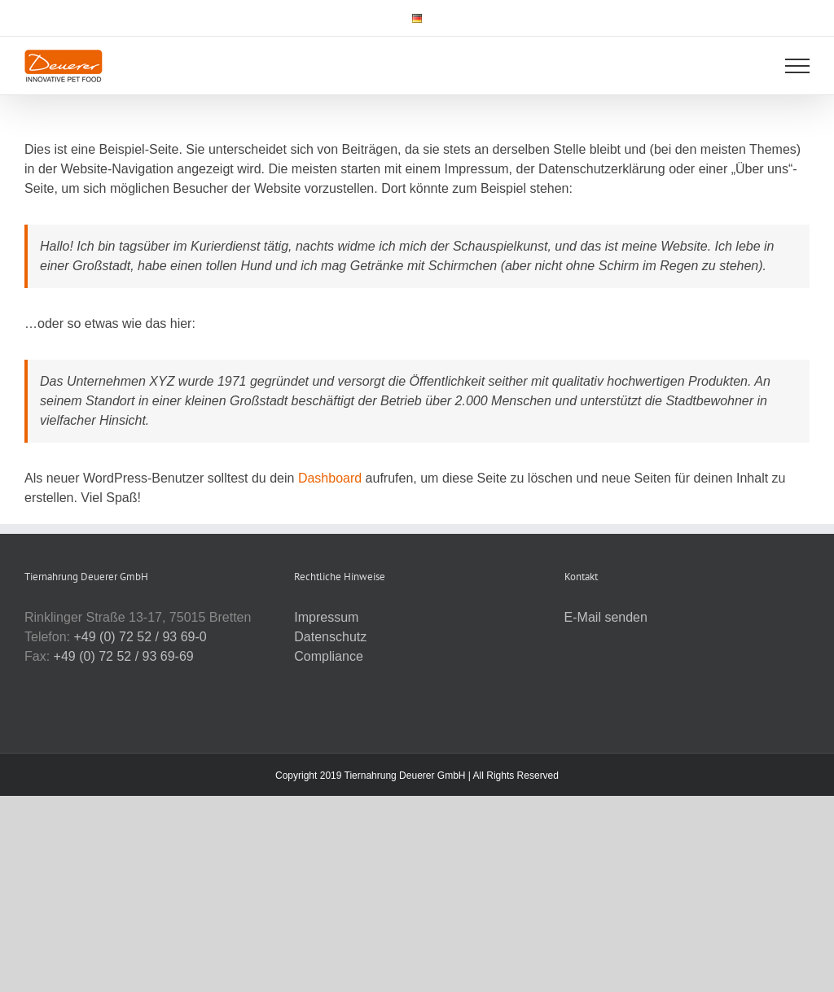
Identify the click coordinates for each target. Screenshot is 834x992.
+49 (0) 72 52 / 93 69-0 (139, 637)
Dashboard (330, 478)
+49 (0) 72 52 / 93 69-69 (124, 656)
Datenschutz (330, 637)
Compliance (328, 656)
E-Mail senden (605, 617)
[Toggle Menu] (797, 66)
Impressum (326, 617)
